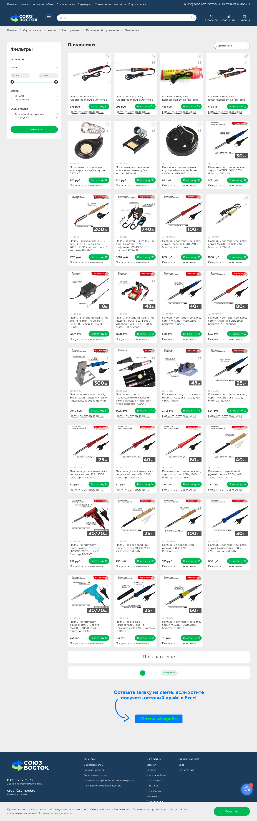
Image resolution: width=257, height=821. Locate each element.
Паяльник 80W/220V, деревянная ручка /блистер (180, 98)
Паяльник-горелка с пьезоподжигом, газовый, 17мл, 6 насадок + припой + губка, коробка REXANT (133, 399)
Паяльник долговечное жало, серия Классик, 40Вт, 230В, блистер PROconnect (135, 474)
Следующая (169, 673)
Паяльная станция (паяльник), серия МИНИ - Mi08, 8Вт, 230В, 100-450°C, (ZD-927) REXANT (89, 322)
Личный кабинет (94, 770)
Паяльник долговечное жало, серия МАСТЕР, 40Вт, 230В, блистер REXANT (181, 320)
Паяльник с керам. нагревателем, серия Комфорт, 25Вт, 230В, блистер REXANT (135, 626)
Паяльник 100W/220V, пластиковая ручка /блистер (88, 98)
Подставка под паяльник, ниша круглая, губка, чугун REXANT (87, 170)
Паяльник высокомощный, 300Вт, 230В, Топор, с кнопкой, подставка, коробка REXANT (89, 397)
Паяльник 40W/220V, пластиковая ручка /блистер (134, 98)
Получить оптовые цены (87, 111)
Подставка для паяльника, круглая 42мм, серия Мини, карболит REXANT (180, 170)
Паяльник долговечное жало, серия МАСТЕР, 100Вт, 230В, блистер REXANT (227, 244)
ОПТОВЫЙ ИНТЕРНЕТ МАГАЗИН (228, 4)
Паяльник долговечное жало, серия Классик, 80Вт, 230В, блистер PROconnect (227, 320)
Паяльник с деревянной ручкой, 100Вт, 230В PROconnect (178, 548)
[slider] (12, 82)
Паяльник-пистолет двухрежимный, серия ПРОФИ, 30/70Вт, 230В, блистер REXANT (85, 549)
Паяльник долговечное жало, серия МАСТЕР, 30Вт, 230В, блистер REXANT (227, 170)
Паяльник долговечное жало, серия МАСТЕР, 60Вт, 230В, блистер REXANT (181, 625)
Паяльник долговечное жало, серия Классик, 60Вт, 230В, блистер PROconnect (181, 474)
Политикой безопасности (55, 813)
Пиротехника (137, 4)
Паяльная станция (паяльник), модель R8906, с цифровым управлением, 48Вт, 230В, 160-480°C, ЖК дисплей (135, 322)
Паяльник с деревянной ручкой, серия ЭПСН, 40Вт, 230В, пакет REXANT (225, 474)
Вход (181, 764)
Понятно (232, 811)
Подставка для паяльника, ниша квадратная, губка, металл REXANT (133, 170)
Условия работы (43, 4)
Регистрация (186, 770)
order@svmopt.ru (21, 790)
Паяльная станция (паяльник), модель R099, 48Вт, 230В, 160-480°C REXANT (181, 397)
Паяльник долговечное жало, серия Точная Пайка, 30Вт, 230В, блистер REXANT (227, 548)
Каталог (25, 4)
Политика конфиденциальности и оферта (109, 780)
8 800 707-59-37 (20, 780)
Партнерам (84, 4)
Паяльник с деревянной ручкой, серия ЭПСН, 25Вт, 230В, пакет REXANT (133, 548)
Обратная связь (93, 764)
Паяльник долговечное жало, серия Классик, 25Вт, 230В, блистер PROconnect (89, 474)
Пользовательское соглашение (102, 785)
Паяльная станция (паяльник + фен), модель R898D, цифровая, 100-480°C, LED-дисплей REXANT (135, 245)
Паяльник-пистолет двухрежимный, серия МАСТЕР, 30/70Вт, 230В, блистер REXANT (85, 626)
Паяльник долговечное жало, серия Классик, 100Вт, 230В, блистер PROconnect (181, 244)
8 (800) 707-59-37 (195, 4)
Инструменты (71, 30)
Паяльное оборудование (102, 30)
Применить (34, 129)
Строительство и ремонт (39, 30)
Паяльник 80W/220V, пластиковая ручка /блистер (227, 98)
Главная (12, 4)
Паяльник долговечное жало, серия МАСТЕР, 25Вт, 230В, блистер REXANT (227, 397)
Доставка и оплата (95, 775)
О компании (103, 4)
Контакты (120, 4)
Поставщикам (66, 4)
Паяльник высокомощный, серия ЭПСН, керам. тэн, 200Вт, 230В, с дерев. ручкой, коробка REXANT (89, 245)
